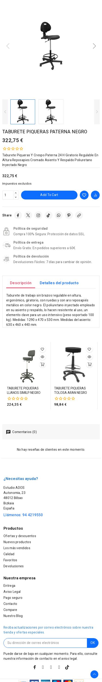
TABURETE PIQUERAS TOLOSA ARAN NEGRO (70, 390)
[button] (94, 46)
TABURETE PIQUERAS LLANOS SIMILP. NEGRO (23, 390)
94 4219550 (32, 515)
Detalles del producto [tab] (59, 283)
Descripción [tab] (20, 283)
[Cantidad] (7, 195)
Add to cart (49, 195)
